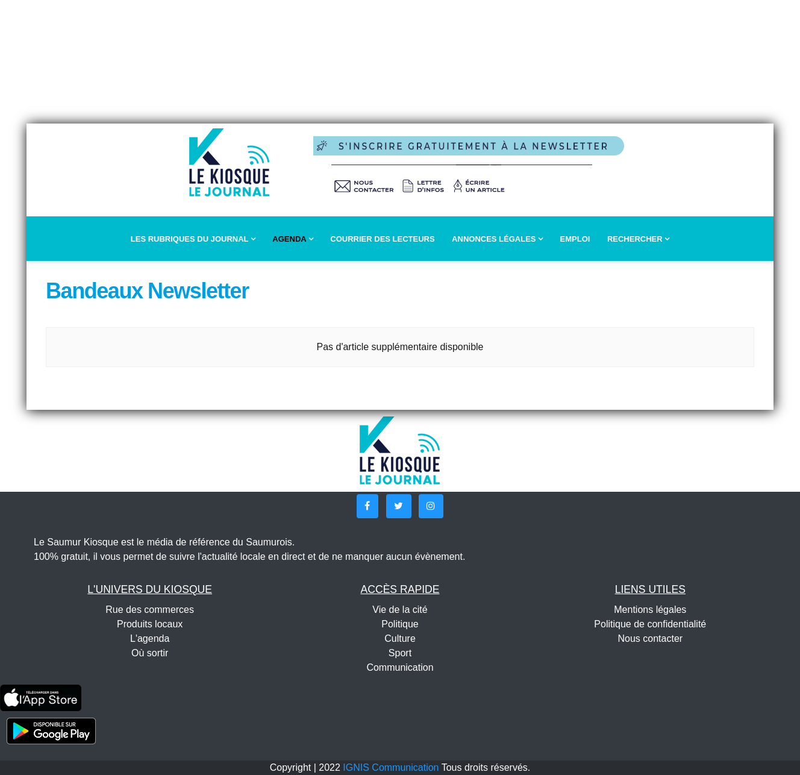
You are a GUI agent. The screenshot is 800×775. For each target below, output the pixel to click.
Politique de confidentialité (650, 624)
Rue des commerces (149, 609)
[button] (367, 506)
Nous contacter (650, 638)
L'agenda (149, 638)
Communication (399, 667)
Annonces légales (497, 238)
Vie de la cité (399, 609)
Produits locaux (150, 624)
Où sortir (149, 653)
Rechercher (638, 238)
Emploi (575, 238)
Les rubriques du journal (193, 238)
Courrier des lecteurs (382, 238)
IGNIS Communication (391, 767)
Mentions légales (650, 609)
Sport (400, 653)
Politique (399, 624)
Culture (400, 638)
